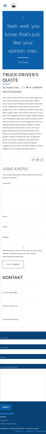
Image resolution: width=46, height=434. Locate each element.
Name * (5, 216)
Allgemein (35, 87)
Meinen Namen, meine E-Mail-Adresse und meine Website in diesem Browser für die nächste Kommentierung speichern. (22, 253)
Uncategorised (11, 92)
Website (5, 237)
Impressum (4, 420)
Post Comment (13, 264)
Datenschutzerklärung (8, 424)
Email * (5, 227)
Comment (6, 183)
